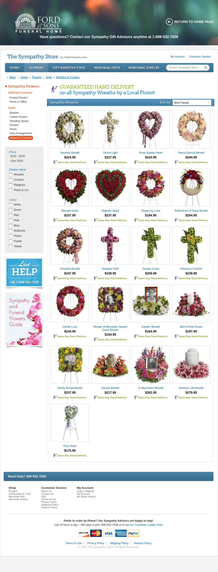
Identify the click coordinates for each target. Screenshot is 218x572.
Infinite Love (70, 326)
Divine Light (110, 152)
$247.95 (70, 273)
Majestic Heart (110, 210)
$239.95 (110, 273)
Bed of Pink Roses (191, 326)
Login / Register (85, 491)
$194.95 (151, 215)
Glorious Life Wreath (191, 388)
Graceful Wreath (70, 268)
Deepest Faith (110, 268)
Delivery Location (20, 92)
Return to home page (194, 22)
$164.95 (151, 331)
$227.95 (110, 157)
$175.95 (70, 450)
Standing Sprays (19, 121)
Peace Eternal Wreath (191, 152)
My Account (178, 56)
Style (11, 107)
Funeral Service (19, 97)
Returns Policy (49, 507)
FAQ (43, 496)
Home (14, 67)
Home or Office (18, 101)
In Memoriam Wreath (151, 388)
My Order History (86, 496)
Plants (13, 129)
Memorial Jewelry (144, 67)
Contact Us (47, 493)
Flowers (36, 67)
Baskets (14, 112)
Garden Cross (150, 268)
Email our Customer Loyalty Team (142, 524)
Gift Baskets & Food (68, 67)
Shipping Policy (49, 504)
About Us (46, 491)
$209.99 (151, 273)
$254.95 (191, 215)
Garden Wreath (150, 326)
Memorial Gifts (107, 67)
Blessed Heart (69, 210)
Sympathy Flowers (23, 86)
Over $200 (16, 160)
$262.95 (151, 392)
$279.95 (191, 392)
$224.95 (70, 157)
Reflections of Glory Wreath (191, 210)
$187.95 (191, 331)
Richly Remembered (70, 388)
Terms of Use (48, 499)
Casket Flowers (18, 117)
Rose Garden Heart (151, 152)
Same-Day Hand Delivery (72, 162)
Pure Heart (70, 446)
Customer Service (200, 56)
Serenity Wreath (70, 152)
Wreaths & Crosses (21, 137)
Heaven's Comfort (191, 268)
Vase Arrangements (21, 133)
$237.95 (70, 215)
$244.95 (191, 157)
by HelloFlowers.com (47, 57)
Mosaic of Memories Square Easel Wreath (110, 328)
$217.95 (110, 392)
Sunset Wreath (110, 388)
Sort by (165, 102)
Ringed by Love (150, 210)
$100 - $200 (17, 156)
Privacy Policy (49, 502)
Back (13, 77)
